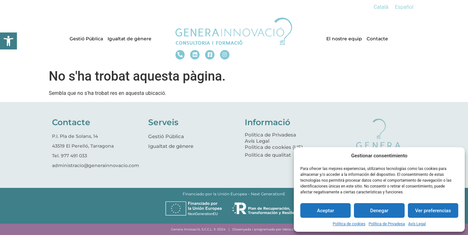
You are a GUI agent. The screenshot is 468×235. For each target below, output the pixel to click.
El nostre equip (344, 39)
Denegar (379, 211)
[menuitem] (381, 7)
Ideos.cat (289, 229)
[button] (8, 41)
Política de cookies (349, 224)
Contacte (377, 39)
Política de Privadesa (387, 224)
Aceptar (325, 211)
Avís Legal (417, 224)
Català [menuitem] (380, 7)
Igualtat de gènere (129, 39)
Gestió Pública (86, 39)
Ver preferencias (433, 211)
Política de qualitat (268, 155)
